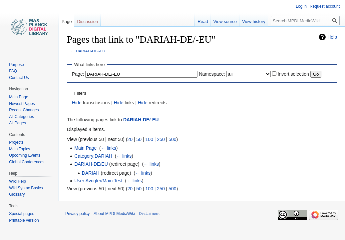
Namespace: (212, 74)
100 (149, 139)
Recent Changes (24, 110)
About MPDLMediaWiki (114, 213)
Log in (301, 6)
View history (253, 21)
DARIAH (91, 173)
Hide (77, 102)
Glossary (17, 194)
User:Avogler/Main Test (98, 180)
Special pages (21, 213)
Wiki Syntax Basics (26, 188)
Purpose (16, 64)
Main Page (85, 148)
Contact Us (19, 77)
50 (139, 139)
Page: (78, 74)
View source (225, 21)
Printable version (24, 220)
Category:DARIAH (93, 156)
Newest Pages (22, 103)
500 (172, 139)
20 (130, 139)
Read (202, 21)
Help (332, 37)
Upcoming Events (24, 155)
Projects (16, 142)
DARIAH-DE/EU (91, 164)
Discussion (87, 21)
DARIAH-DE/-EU (90, 51)
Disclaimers (149, 213)
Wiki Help (17, 181)
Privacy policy (77, 213)
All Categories (21, 116)
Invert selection (293, 74)
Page (67, 21)
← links (108, 148)
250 (161, 139)
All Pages (17, 123)
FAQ (13, 71)
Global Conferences (26, 162)
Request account (325, 6)
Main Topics (19, 149)
